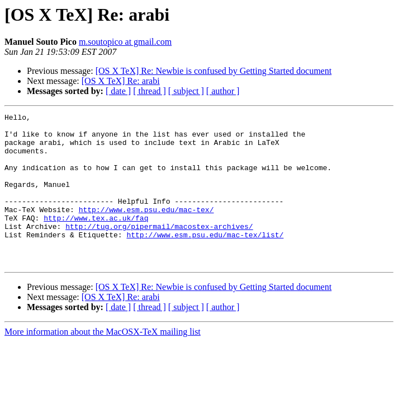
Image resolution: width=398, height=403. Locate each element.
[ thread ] (149, 91)
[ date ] (118, 91)
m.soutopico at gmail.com (125, 41)
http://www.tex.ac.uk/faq (96, 240)
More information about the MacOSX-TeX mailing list (102, 362)
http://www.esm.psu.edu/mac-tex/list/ (204, 260)
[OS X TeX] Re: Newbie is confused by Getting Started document (214, 71)
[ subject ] (186, 91)
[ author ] (223, 91)
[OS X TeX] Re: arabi (121, 81)
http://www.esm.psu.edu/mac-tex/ (146, 229)
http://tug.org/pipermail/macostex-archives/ (159, 250)
